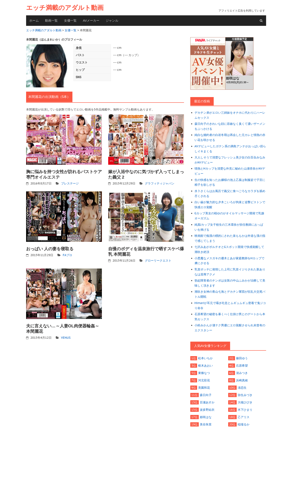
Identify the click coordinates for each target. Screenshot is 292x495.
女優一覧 (70, 20)
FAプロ (67, 255)
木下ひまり (245, 409)
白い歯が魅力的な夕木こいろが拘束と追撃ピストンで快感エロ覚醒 (230, 204)
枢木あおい (205, 365)
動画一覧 (51, 20)
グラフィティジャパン (159, 183)
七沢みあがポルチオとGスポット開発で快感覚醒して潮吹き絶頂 (229, 249)
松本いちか (205, 358)
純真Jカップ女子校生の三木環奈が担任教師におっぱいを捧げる (229, 226)
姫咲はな (206, 417)
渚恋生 (242, 387)
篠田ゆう (242, 358)
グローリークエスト (158, 260)
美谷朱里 (206, 424)
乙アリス (243, 417)
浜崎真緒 (242, 380)
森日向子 (206, 394)
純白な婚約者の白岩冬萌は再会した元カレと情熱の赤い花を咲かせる (230, 137)
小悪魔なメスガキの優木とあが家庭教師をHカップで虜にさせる (229, 260)
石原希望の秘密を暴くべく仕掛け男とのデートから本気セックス (230, 316)
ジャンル (112, 20)
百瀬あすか (207, 402)
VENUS (66, 338)
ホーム (34, 20)
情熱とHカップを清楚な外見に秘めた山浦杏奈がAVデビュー (230, 171)
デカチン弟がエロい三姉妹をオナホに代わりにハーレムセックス (230, 115)
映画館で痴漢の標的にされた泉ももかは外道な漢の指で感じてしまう (230, 238)
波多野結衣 (207, 409)
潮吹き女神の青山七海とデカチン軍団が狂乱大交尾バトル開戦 (230, 294)
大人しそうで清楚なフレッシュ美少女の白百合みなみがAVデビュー (230, 159)
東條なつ (204, 372)
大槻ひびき (245, 402)
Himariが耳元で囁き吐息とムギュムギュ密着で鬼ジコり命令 (230, 305)
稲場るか (243, 424)
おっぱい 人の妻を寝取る (50, 248)
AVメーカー (91, 20)
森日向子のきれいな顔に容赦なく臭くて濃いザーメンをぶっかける (230, 126)
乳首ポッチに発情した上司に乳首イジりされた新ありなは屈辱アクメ (230, 271)
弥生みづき (245, 394)
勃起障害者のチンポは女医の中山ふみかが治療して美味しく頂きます (230, 282)
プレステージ (70, 183)
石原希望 (242, 365)
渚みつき (242, 372)
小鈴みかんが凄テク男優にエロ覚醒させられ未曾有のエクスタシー (230, 327)
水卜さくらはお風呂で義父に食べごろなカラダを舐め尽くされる (230, 193)
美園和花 (204, 387)
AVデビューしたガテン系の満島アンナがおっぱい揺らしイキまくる (230, 148)
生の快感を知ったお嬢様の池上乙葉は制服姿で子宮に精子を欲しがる (230, 182)
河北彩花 (204, 380)
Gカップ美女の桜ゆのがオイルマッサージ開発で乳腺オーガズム (229, 215)
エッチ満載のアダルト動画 (65, 7)
